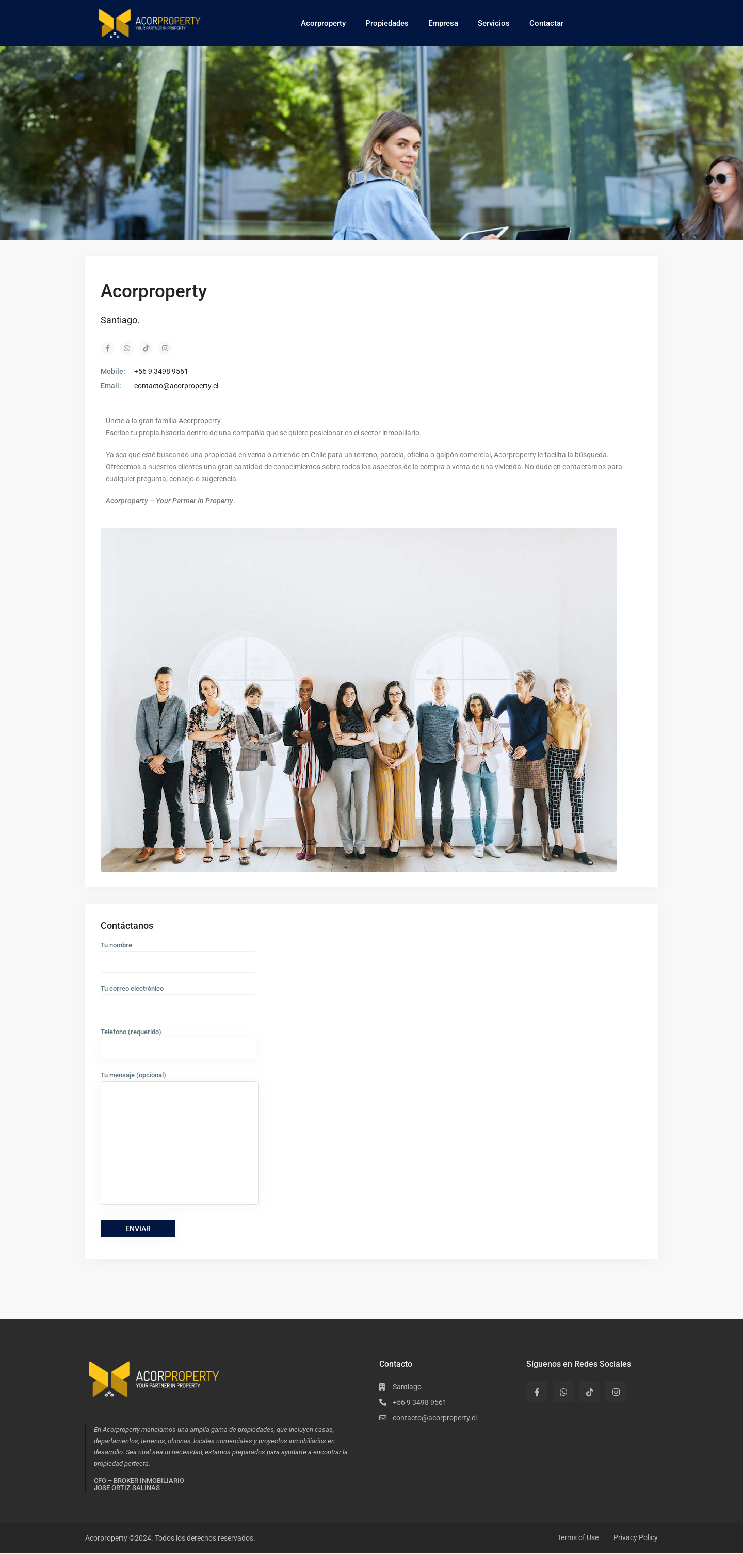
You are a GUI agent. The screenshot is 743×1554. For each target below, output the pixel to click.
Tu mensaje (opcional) (180, 1138)
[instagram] (615, 1391)
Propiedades (387, 23)
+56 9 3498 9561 (161, 371)
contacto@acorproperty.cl (176, 386)
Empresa (443, 23)
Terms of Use (578, 1537)
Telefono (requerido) (178, 1040)
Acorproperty (323, 23)
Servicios (494, 23)
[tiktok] (589, 1391)
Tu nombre (178, 953)
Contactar (546, 23)
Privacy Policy (635, 1537)
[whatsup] (563, 1391)
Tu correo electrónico (178, 997)
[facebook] (536, 1391)
